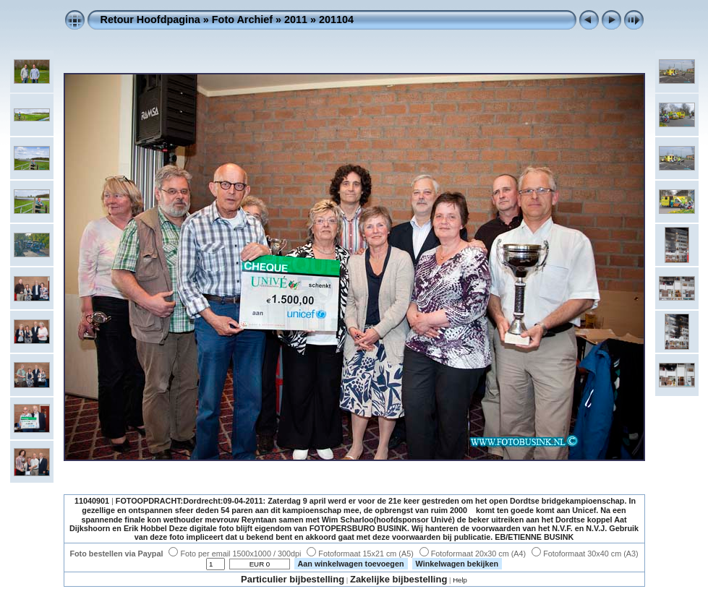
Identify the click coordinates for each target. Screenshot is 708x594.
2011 (295, 19)
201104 (336, 19)
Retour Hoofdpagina (150, 19)
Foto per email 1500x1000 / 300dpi (235, 553)
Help (460, 580)
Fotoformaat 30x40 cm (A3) (585, 553)
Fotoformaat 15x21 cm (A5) (360, 553)
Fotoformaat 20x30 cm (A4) (472, 553)
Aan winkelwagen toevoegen (351, 563)
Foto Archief (242, 19)
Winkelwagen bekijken (457, 563)
